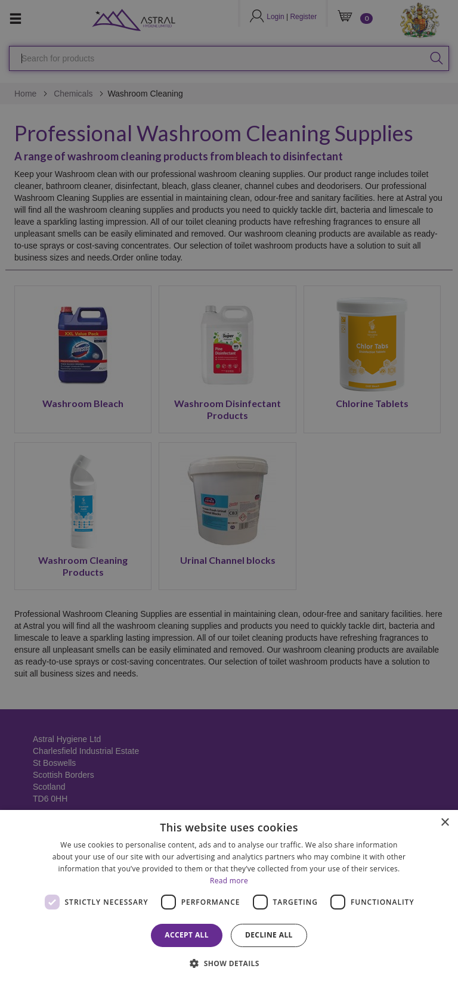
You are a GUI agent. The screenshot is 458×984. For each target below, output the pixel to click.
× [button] (444, 822)
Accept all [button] (187, 935)
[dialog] (229, 897)
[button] (229, 963)
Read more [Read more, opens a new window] (229, 881)
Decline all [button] (269, 935)
